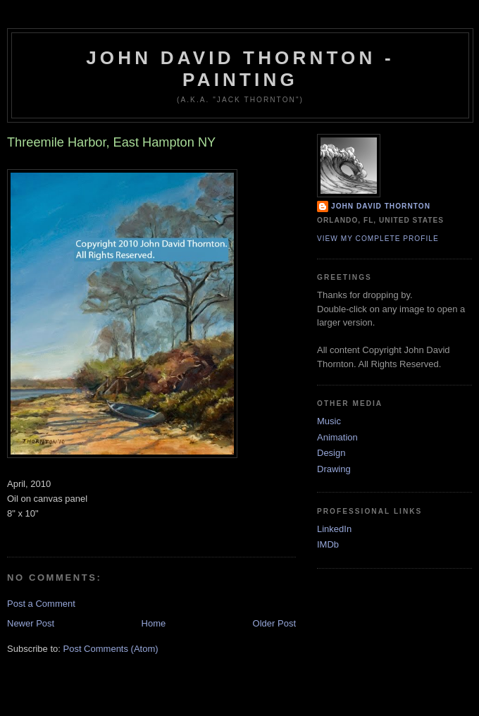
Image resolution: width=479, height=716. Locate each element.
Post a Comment (41, 603)
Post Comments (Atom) (110, 648)
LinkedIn (334, 529)
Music (329, 421)
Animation (337, 437)
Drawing (334, 469)
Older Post (274, 623)
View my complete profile (378, 238)
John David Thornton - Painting (240, 68)
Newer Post (30, 623)
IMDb (328, 544)
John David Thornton (380, 206)
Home (154, 623)
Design (331, 453)
